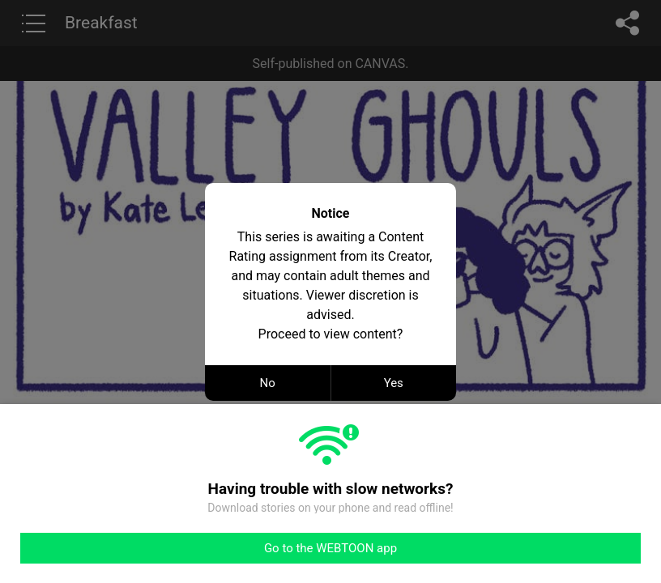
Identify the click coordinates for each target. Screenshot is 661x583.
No (267, 383)
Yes (393, 383)
